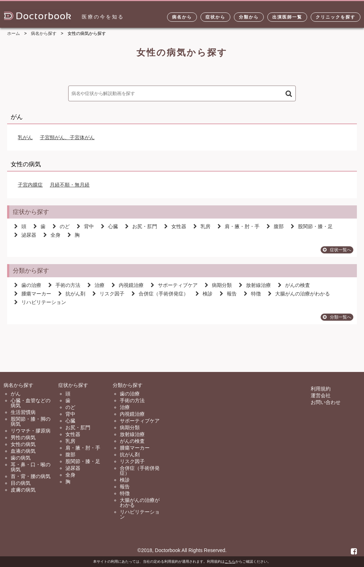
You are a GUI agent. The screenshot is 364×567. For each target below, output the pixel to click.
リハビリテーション (40, 302)
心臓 (109, 226)
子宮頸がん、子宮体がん (67, 137)
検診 (204, 293)
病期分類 (218, 285)
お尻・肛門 (141, 226)
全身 (51, 235)
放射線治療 (255, 285)
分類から (249, 17)
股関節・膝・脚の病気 (30, 421)
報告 (228, 293)
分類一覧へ (337, 317)
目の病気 (21, 483)
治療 (96, 285)
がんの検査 (294, 285)
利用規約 (321, 389)
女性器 (175, 226)
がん (16, 394)
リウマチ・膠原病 (30, 431)
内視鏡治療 (128, 285)
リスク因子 (108, 293)
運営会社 (321, 395)
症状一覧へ (337, 249)
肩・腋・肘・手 (238, 226)
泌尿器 (25, 235)
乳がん (25, 137)
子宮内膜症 (30, 185)
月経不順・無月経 (70, 185)
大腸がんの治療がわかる (299, 293)
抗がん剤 (71, 293)
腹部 (275, 226)
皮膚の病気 (23, 490)
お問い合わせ (326, 402)
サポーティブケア (174, 285)
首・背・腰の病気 (30, 476)
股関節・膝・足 (312, 226)
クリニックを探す (335, 17)
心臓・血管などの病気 (30, 403)
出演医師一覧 (287, 17)
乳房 (201, 226)
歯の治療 (27, 285)
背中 (85, 226)
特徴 (252, 293)
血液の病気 (23, 451)
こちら (230, 561)
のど (61, 226)
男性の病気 (23, 437)
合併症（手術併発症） (160, 293)
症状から (215, 17)
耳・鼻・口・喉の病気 (30, 467)
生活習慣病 (23, 412)
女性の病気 (23, 444)
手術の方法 (64, 285)
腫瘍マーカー (32, 293)
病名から (182, 17)
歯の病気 (21, 458)
